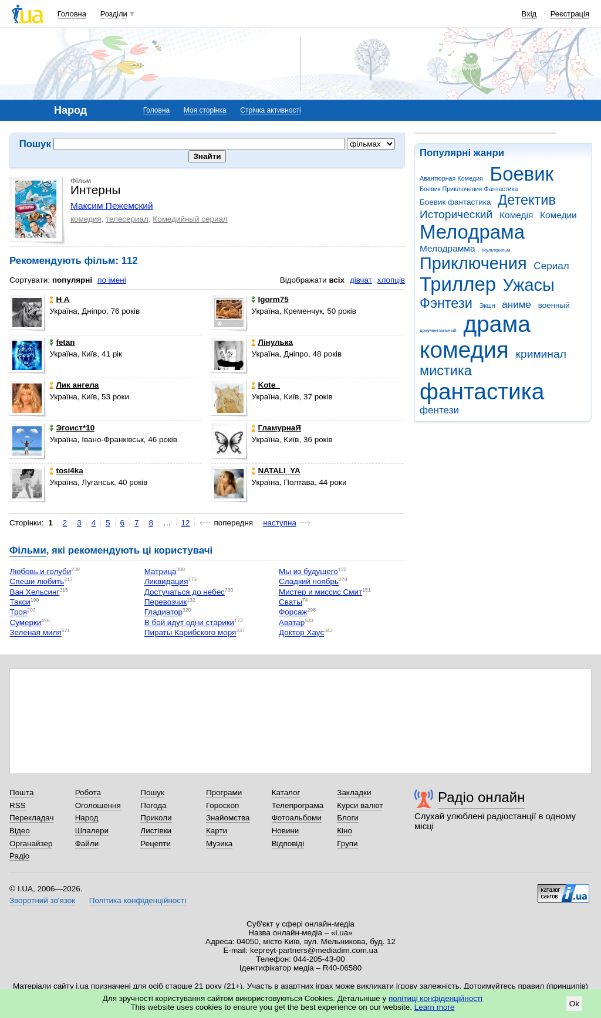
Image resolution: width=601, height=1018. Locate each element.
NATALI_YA (275, 470)
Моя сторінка (205, 110)
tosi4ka (66, 470)
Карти (216, 830)
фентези (439, 410)
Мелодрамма (447, 248)
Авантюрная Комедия (451, 178)
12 (185, 522)
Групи (347, 843)
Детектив (527, 200)
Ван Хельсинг (34, 592)
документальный (438, 330)
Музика (219, 843)
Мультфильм (496, 250)
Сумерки (25, 622)
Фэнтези (446, 303)
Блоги (348, 817)
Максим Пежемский (111, 206)
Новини (285, 830)
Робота (88, 792)
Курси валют (360, 805)
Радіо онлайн (481, 797)
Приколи (155, 817)
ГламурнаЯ (275, 427)
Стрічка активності (270, 110)
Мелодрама (472, 232)
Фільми (27, 550)
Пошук (152, 792)
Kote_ (265, 385)
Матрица (160, 571)
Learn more (434, 1007)
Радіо (19, 855)
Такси (19, 602)
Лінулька (272, 342)
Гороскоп (222, 805)
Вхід (529, 13)
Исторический (456, 214)
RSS (17, 805)
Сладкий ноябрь (309, 582)
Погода (153, 805)
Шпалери (92, 830)
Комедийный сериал (190, 219)
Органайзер (30, 843)
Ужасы (529, 285)
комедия (464, 349)
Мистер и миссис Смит (320, 592)
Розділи (113, 13)
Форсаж (293, 612)
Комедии (558, 215)
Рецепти (155, 843)
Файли (87, 843)
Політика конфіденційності (137, 900)
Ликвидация (166, 582)
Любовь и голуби (40, 571)
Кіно (344, 830)
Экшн (487, 305)
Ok (574, 1003)
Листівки (155, 830)
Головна (72, 13)
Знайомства (228, 817)
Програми (224, 792)
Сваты (290, 602)
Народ (87, 817)
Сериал (551, 266)
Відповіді (288, 843)
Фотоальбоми (297, 817)
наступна (279, 522)
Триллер (458, 284)
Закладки (354, 792)
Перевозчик (165, 602)
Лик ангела (74, 385)
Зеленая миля (35, 633)
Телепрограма (298, 805)
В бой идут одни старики (189, 622)
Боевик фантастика (455, 202)
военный (554, 305)
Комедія (516, 215)
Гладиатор (163, 612)
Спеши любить (36, 582)
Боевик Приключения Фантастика (469, 188)
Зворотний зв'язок (42, 900)
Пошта (21, 792)
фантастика (482, 391)
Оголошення (98, 805)
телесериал (127, 219)
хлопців (391, 280)
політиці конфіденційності (435, 998)
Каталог (286, 792)
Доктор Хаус (301, 633)
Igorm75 (269, 299)
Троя (18, 612)
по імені (111, 280)
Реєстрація (570, 13)
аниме (516, 304)
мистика (446, 370)
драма (497, 324)
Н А (59, 299)
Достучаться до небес (184, 592)
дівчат (361, 280)
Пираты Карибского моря (190, 633)
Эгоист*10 (71, 427)
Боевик (522, 174)
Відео (19, 830)
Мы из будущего (308, 571)
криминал (541, 354)
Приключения (473, 263)
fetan (62, 342)
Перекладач (31, 817)
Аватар (292, 622)
